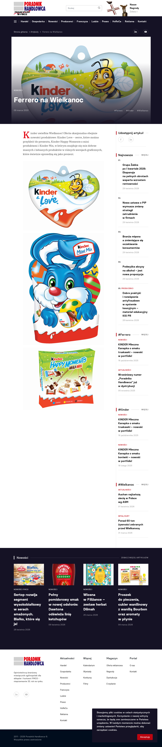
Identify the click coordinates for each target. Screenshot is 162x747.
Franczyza (82, 21)
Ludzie (95, 21)
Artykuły (34, 32)
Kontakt (142, 21)
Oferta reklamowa (114, 665)
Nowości (53, 21)
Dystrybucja (111, 678)
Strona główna (21, 32)
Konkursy (87, 678)
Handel (24, 21)
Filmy (85, 684)
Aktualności (124, 370)
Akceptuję (145, 737)
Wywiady (87, 671)
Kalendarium (89, 665)
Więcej (144, 155)
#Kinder (130, 110)
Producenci (67, 21)
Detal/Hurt (124, 516)
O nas (132, 665)
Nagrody (110, 671)
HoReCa (116, 21)
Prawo (105, 21)
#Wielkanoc (142, 110)
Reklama (129, 21)
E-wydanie (111, 684)
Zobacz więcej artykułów (134, 558)
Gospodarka (38, 21)
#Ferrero (118, 110)
